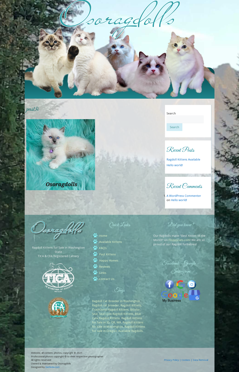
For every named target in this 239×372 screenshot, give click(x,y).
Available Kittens (110, 242)
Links (102, 273)
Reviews (104, 266)
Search (171, 113)
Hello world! (175, 165)
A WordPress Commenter (184, 196)
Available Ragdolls (130, 331)
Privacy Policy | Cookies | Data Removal (186, 359)
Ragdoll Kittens (131, 305)
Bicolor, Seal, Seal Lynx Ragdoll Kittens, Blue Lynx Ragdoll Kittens (116, 314)
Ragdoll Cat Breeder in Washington (116, 301)
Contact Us (106, 279)
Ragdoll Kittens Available (183, 159)
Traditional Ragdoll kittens (110, 309)
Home (103, 236)
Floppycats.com (179, 240)
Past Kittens (107, 254)
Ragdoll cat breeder (105, 305)
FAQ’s (103, 248)
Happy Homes (108, 260)
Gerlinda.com (52, 367)
